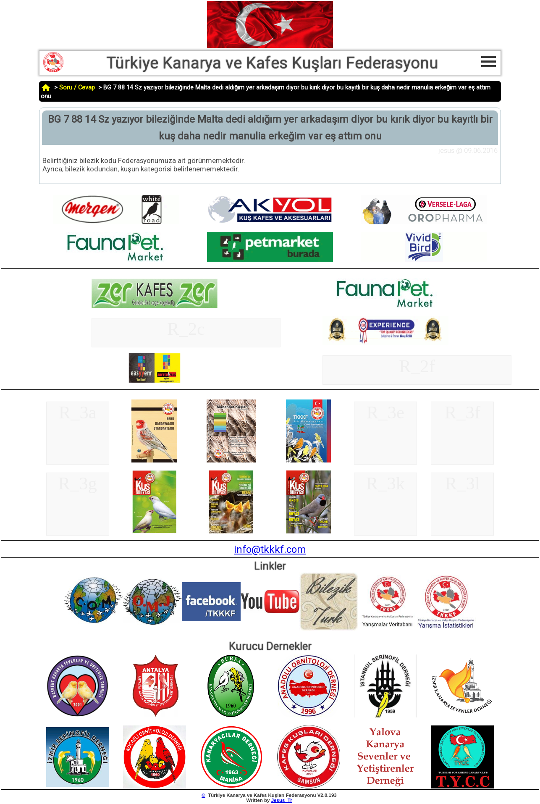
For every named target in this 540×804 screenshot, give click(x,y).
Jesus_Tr (281, 800)
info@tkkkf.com (270, 549)
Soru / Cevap (77, 87)
